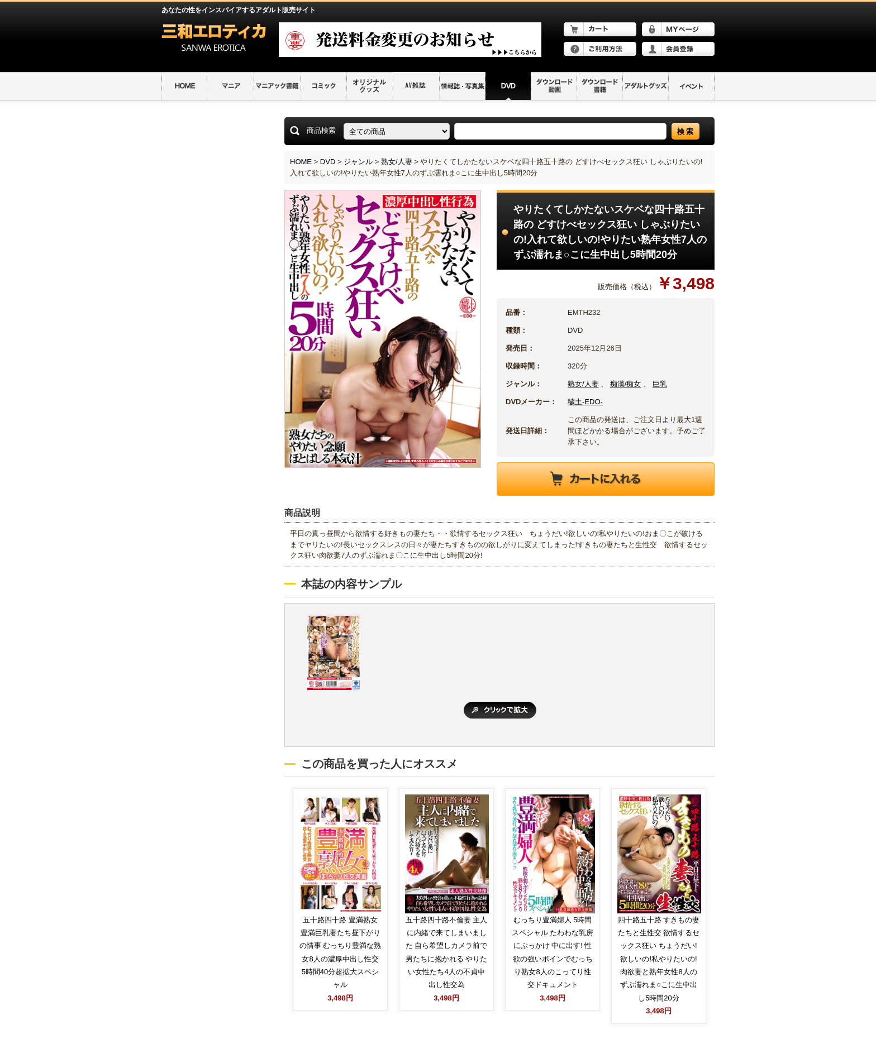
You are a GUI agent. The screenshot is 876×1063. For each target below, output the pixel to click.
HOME (301, 161)
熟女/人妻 (396, 161)
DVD (327, 161)
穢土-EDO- (585, 402)
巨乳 (660, 384)
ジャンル (358, 161)
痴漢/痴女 (625, 384)
